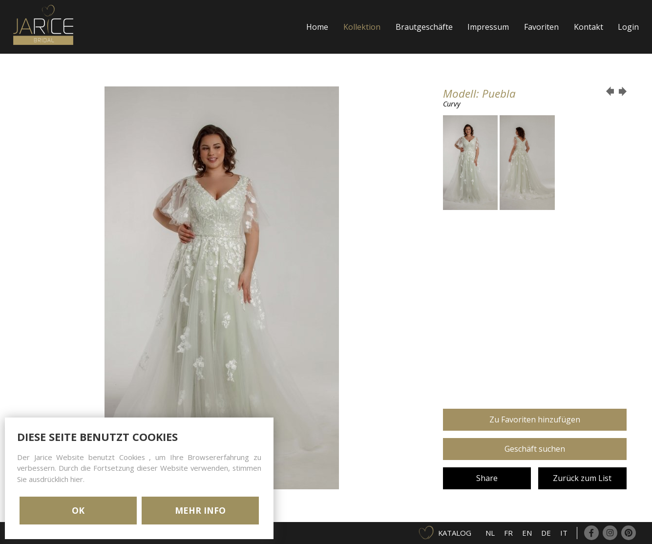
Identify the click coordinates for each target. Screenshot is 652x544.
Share (487, 478)
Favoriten (541, 26)
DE (546, 533)
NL (490, 533)
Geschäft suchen (535, 448)
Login (628, 26)
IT (564, 533)
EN (527, 533)
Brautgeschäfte (424, 26)
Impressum (488, 26)
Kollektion (361, 26)
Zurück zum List (582, 478)
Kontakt (588, 26)
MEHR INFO (200, 510)
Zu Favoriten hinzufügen (534, 419)
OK (78, 510)
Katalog (454, 533)
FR (508, 533)
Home (317, 26)
